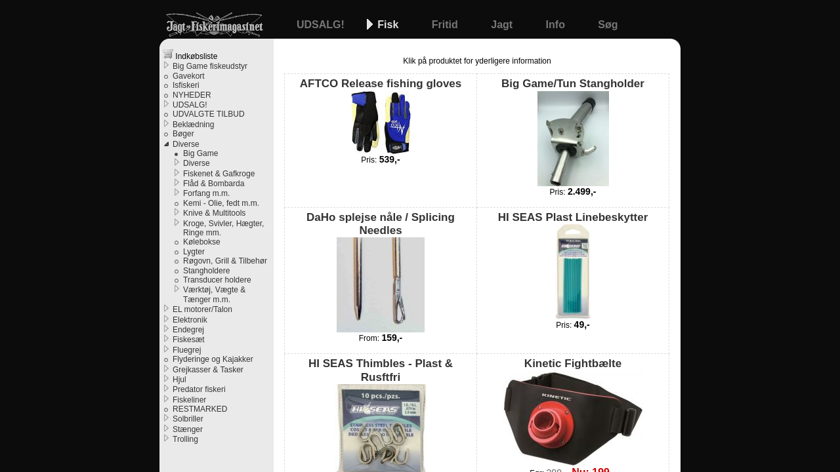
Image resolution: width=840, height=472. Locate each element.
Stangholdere (206, 270)
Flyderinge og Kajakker (213, 359)
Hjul (179, 379)
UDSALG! (322, 24)
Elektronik (190, 319)
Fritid (446, 24)
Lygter (194, 251)
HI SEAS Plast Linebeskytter (573, 265)
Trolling (185, 439)
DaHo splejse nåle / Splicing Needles (380, 272)
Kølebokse (201, 241)
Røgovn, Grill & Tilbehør (225, 261)
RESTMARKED (200, 409)
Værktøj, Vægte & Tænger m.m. (214, 294)
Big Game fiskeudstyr (210, 66)
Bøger (183, 133)
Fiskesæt (189, 339)
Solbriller (188, 418)
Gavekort (189, 76)
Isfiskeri (186, 85)
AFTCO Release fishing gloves (381, 115)
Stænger (188, 429)
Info (557, 24)
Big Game (200, 153)
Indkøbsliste (190, 55)
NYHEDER (192, 95)
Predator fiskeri (199, 389)
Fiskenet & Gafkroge (219, 173)
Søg (608, 24)
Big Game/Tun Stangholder (572, 131)
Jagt (503, 24)
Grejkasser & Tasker (208, 369)
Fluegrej (187, 350)
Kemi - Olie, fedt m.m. (221, 203)
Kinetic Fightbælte (573, 411)
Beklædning (193, 124)
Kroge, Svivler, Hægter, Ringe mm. (223, 228)
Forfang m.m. (206, 193)
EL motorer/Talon (202, 309)
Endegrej (188, 329)
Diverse (186, 144)
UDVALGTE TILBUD (209, 114)
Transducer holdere (217, 280)
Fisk (389, 24)
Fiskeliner (189, 399)
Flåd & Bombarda (213, 183)
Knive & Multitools (214, 213)
